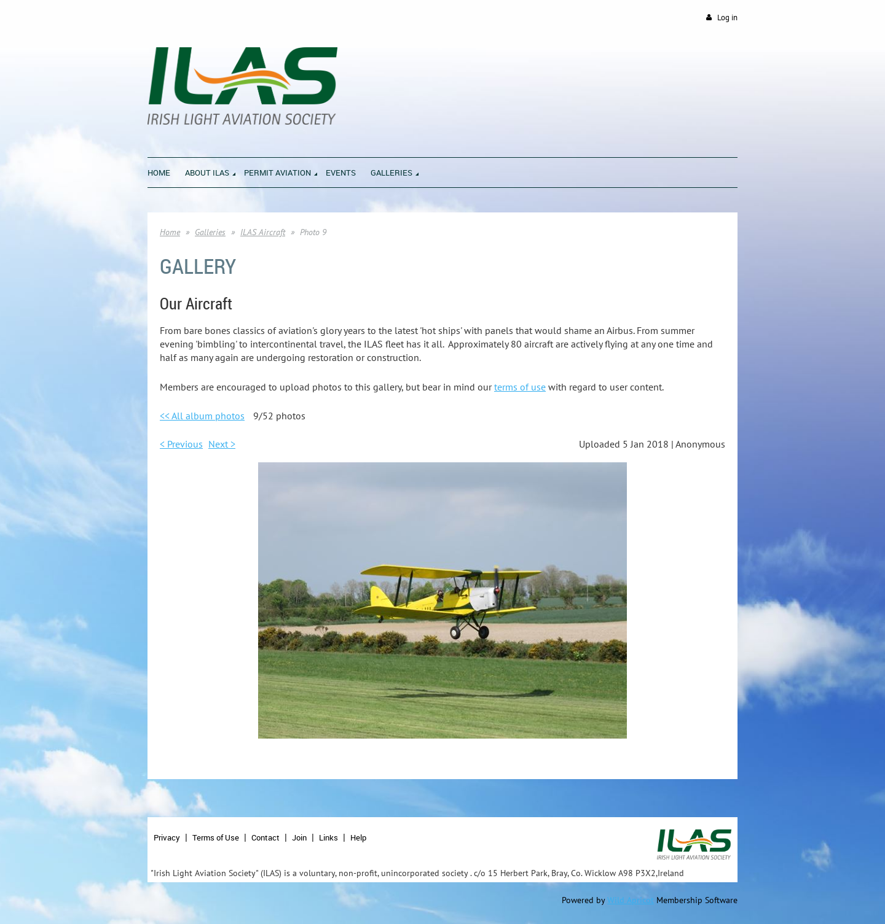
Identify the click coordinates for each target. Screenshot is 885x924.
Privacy (167, 837)
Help (358, 837)
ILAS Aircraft (262, 232)
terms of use (520, 387)
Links (328, 837)
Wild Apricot (630, 900)
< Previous (181, 444)
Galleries (210, 232)
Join (299, 837)
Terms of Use (215, 837)
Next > (221, 444)
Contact (265, 837)
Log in (727, 17)
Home (170, 232)
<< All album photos (202, 416)
